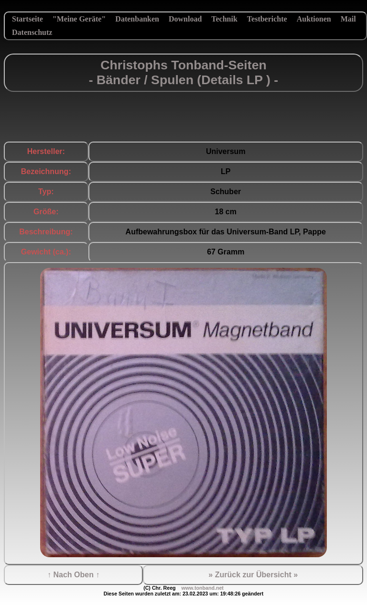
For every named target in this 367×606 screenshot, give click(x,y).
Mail (348, 19)
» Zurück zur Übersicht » (253, 575)
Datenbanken (137, 19)
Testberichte (267, 19)
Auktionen (314, 19)
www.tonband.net (202, 588)
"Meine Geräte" (79, 19)
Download (185, 19)
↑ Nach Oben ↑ (73, 575)
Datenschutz (32, 32)
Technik (224, 19)
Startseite (27, 19)
